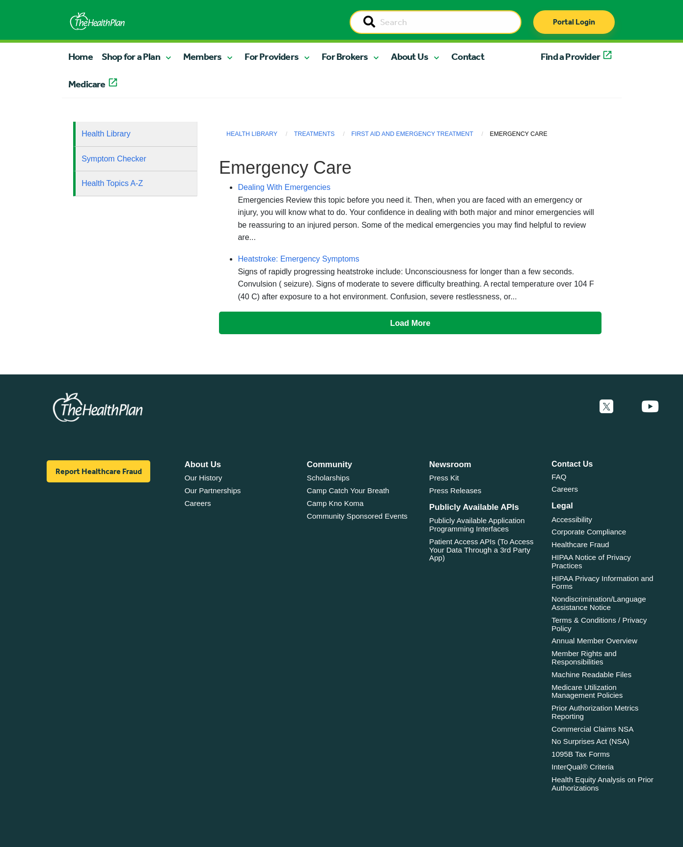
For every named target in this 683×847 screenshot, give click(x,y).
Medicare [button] (87, 84)
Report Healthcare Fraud (98, 471)
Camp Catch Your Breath (348, 490)
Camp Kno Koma (335, 503)
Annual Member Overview (594, 640)
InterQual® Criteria (582, 767)
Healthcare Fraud (580, 544)
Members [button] (202, 56)
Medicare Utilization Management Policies (587, 691)
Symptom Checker (114, 159)
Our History (203, 478)
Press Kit (444, 478)
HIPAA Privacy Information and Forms (602, 582)
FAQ (558, 477)
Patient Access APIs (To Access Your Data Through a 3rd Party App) (481, 549)
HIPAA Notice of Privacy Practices (591, 561)
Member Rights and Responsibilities (584, 657)
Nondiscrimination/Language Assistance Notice (598, 603)
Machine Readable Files (591, 674)
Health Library (106, 134)
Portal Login (574, 21)
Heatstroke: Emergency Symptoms (298, 259)
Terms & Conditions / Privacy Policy (599, 624)
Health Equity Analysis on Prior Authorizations (602, 783)
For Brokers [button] (345, 56)
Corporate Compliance (588, 532)
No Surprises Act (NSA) (590, 741)
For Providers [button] (272, 56)
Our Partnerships (213, 490)
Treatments (314, 134)
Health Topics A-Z (112, 183)
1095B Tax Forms (580, 754)
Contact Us (572, 464)
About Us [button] (409, 56)
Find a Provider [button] (570, 56)
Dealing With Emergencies (284, 187)
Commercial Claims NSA (592, 729)
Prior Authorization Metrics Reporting (594, 712)
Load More (410, 322)
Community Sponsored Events (357, 516)
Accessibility (571, 519)
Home (80, 56)
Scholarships (328, 478)
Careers (198, 503)
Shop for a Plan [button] (131, 56)
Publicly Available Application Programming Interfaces (477, 524)
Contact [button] (467, 56)
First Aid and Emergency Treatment (412, 134)
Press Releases (455, 490)
